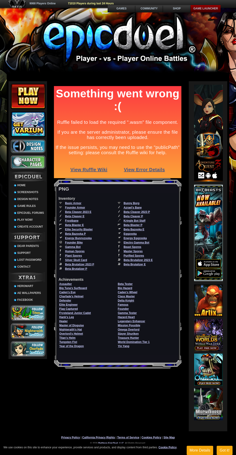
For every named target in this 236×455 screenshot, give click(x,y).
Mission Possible (129, 325)
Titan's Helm (67, 337)
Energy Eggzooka (135, 238)
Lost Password (29, 259)
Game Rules (26, 206)
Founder (123, 308)
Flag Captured (68, 308)
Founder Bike (74, 242)
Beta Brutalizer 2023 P (79, 264)
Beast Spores (132, 247)
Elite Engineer (68, 304)
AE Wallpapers (29, 293)
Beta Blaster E (74, 225)
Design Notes (27, 199)
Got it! (225, 450)
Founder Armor (75, 207)
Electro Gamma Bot (136, 242)
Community (149, 8)
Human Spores (75, 251)
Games (121, 8)
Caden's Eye (67, 292)
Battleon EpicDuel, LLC (111, 443)
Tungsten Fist (68, 342)
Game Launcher (205, 8)
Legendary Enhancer (131, 321)
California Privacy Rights (98, 437)
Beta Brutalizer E (135, 264)
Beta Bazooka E (134, 229)
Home (21, 185)
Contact (24, 266)
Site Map (169, 437)
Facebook (25, 299)
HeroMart (25, 286)
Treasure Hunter (128, 337)
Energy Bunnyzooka (78, 238)
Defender (65, 300)
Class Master (126, 296)
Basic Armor (73, 203)
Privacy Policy (70, 437)
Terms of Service (128, 437)
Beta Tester (125, 284)
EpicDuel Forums (30, 212)
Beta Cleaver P (133, 216)
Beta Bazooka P (75, 233)
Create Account (30, 226)
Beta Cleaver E (74, 216)
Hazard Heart (126, 317)
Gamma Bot (72, 247)
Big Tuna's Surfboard (73, 288)
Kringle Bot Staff (134, 220)
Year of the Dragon (71, 346)
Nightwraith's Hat (70, 329)
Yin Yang (123, 346)
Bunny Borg (131, 203)
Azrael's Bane (133, 207)
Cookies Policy (151, 437)
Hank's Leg (66, 317)
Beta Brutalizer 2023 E (138, 260)
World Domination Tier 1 (134, 342)
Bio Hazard (125, 288)
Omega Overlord (128, 329)
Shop (177, 8)
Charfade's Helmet (71, 296)
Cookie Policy (168, 447)
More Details (200, 450)
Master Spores (133, 251)
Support (24, 253)
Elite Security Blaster (79, 229)
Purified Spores (134, 255)
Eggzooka (130, 233)
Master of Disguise (71, 325)
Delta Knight (126, 300)
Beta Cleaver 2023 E (78, 212)
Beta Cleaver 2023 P (137, 212)
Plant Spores (73, 255)
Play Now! (25, 219)
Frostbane (71, 220)
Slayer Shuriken (128, 333)
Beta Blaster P (133, 225)
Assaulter (65, 284)
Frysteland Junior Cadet (75, 313)
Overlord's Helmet (71, 333)
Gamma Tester (127, 313)
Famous (123, 304)
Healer (63, 321)
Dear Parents (28, 246)
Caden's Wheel (127, 292)
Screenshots (27, 192)
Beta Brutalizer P (76, 268)
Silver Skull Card (76, 260)
